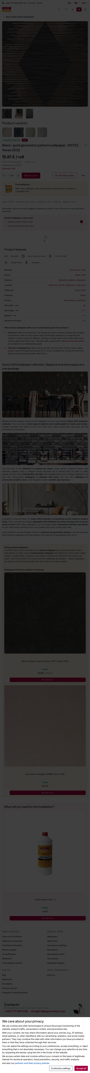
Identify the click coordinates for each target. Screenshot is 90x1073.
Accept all (81, 1068)
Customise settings (61, 1068)
